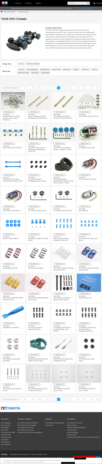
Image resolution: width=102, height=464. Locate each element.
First (25, 88)
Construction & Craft (8, 432)
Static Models (5, 425)
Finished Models (45, 72)
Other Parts (85, 69)
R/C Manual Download (25, 427)
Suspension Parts (45, 69)
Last (92, 88)
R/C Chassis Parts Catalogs (27, 425)
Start (21, 63)
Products (18, 3)
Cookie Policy (71, 430)
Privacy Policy (71, 435)
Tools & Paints (5, 435)
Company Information (75, 423)
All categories (5, 444)
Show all (21, 69)
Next (78, 88)
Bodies (76, 69)
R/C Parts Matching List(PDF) (28, 423)
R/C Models (5, 427)
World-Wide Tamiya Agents (54, 423)
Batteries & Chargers (23, 72)
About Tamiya (72, 425)
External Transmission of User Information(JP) (83, 437)
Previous (39, 88)
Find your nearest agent (83, 8)
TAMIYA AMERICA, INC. (39, 454)
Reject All (80, 457)
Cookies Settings (67, 457)
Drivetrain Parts (56, 69)
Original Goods (6, 437)
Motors (94, 69)
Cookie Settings (72, 432)
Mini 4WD (4, 430)
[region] (51, 461)
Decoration (5, 439)
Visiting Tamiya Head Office (76, 427)
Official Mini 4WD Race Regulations (30, 432)
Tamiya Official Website (9, 11)
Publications (5, 442)
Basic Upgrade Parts (32, 69)
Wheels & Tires (66, 69)
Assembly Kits (35, 72)
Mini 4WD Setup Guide (26, 430)
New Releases (6, 423)
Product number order (33, 63)
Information (49, 425)
